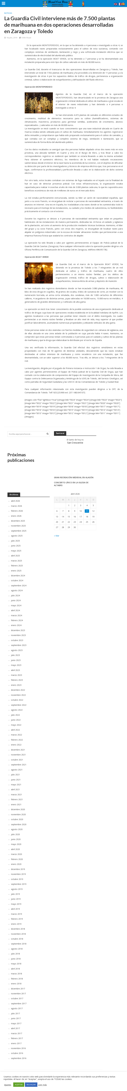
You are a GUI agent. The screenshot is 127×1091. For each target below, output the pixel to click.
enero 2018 (16, 983)
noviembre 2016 (18, 1048)
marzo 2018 (16, 973)
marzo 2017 (16, 1033)
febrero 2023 (17, 680)
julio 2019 (15, 894)
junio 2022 (16, 719)
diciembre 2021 (18, 749)
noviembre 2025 (18, 525)
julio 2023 (15, 655)
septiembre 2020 (18, 824)
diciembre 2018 (18, 928)
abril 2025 (15, 555)
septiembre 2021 (18, 764)
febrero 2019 (17, 919)
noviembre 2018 (18, 934)
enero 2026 (16, 516)
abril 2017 (15, 1028)
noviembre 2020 (18, 814)
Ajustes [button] (7, 1084)
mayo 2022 (16, 725)
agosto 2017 (17, 1008)
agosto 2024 (17, 590)
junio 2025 (16, 545)
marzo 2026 (16, 506)
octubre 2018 (17, 938)
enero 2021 (16, 804)
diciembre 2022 (18, 690)
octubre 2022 (17, 700)
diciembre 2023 (18, 630)
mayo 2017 (16, 1023)
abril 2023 (15, 670)
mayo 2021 (16, 784)
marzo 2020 (16, 854)
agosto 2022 (17, 710)
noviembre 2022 (18, 695)
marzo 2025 (16, 560)
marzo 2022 (16, 734)
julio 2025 (15, 540)
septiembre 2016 (18, 1058)
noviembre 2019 (18, 874)
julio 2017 (15, 1013)
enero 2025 (16, 570)
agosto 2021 (17, 769)
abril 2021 (15, 789)
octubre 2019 (17, 879)
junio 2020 (16, 839)
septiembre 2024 (18, 585)
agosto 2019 (17, 889)
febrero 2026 (17, 510)
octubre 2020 (17, 819)
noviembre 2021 (18, 754)
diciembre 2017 (18, 988)
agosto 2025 (17, 535)
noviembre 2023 (18, 635)
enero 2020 (16, 864)
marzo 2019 (16, 914)
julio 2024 (15, 595)
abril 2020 (15, 849)
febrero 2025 (17, 565)
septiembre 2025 (18, 530)
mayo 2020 (16, 844)
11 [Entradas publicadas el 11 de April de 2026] (87, 511)
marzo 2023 (16, 675)
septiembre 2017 (18, 1003)
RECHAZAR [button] (31, 1084)
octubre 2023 (17, 640)
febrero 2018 (17, 978)
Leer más (42, 1084)
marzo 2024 (16, 615)
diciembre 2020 (18, 809)
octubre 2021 (17, 759)
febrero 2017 (17, 1038)
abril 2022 (15, 729)
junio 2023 (16, 660)
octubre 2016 (17, 1053)
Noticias (8, 13)
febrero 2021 (17, 799)
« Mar (56, 535)
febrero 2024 (17, 620)
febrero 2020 (17, 859)
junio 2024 (16, 600)
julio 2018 (15, 953)
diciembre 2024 (18, 575)
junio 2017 (16, 1018)
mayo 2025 (16, 550)
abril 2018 (15, 968)
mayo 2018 (16, 963)
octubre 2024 (17, 580)
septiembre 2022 (18, 705)
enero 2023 (16, 685)
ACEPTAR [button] (19, 1084)
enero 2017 (16, 1043)
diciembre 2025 (18, 520)
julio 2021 (15, 774)
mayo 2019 (16, 904)
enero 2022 (16, 744)
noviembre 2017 (18, 993)
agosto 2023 (17, 650)
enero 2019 (16, 924)
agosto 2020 (17, 829)
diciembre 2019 (18, 869)
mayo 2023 (16, 665)
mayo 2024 (16, 605)
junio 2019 (16, 899)
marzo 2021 (16, 794)
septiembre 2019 (18, 884)
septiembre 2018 (18, 943)
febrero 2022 (17, 739)
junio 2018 (16, 958)
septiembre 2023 (18, 645)
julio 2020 (15, 834)
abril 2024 (15, 610)
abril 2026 (15, 501)
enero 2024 (16, 625)
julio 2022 (15, 715)
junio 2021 (16, 779)
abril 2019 (15, 909)
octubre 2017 (17, 998)
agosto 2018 (17, 948)
